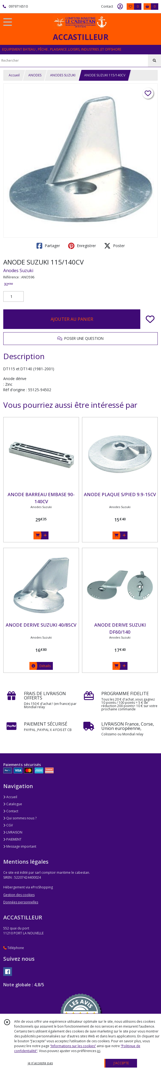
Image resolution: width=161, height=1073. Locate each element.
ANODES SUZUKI (62, 75)
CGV (8, 825)
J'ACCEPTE (121, 1063)
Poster (114, 245)
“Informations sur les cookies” (73, 1046)
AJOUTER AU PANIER (72, 319)
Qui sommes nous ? (20, 818)
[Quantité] (13, 296)
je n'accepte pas (40, 1063)
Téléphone (13, 948)
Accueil (14, 75)
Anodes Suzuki (18, 270)
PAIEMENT (12, 839)
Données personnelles (20, 902)
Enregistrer (82, 245)
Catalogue (12, 804)
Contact (107, 6)
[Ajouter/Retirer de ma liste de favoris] (150, 319)
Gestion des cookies (19, 894)
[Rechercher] (154, 60)
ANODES (34, 75)
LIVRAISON (12, 832)
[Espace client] (120, 6)
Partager (48, 245)
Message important (19, 846)
